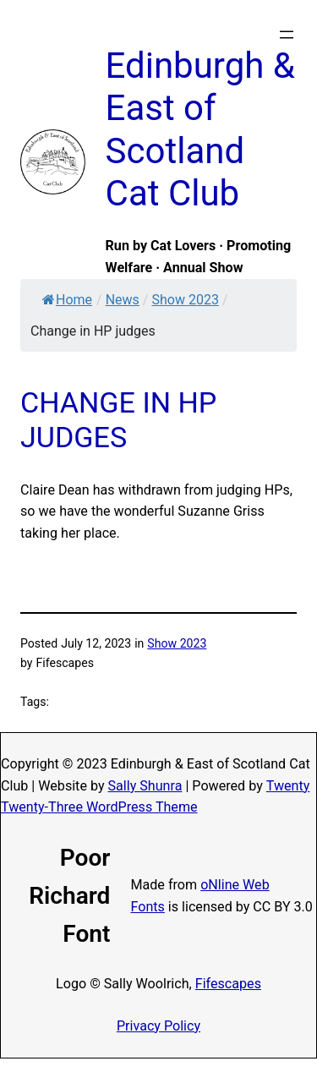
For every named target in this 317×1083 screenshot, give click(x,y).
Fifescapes (228, 984)
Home (67, 300)
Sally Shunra (145, 786)
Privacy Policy (158, 1026)
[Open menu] (286, 35)
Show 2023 (184, 300)
